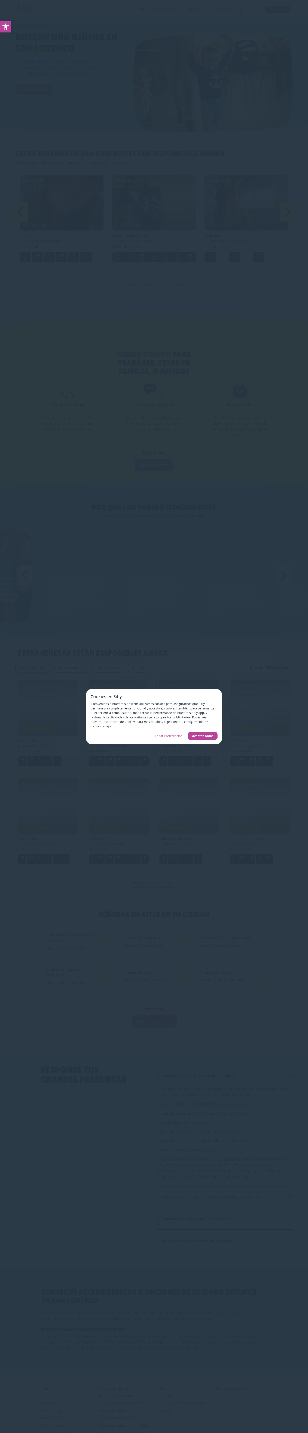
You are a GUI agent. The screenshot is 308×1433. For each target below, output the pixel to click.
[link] (5, 26)
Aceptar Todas (202, 736)
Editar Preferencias (168, 736)
